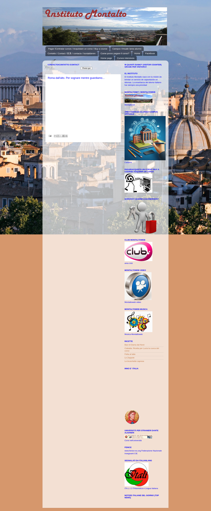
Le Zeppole (130, 358)
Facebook (150, 53)
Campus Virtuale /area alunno (126, 48)
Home (137, 53)
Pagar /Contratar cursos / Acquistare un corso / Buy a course (77, 48)
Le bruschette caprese (134, 361)
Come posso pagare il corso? (115, 53)
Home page (106, 58)
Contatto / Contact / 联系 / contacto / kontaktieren (72, 53)
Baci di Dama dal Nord (134, 345)
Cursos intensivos (125, 58)
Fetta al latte (130, 354)
